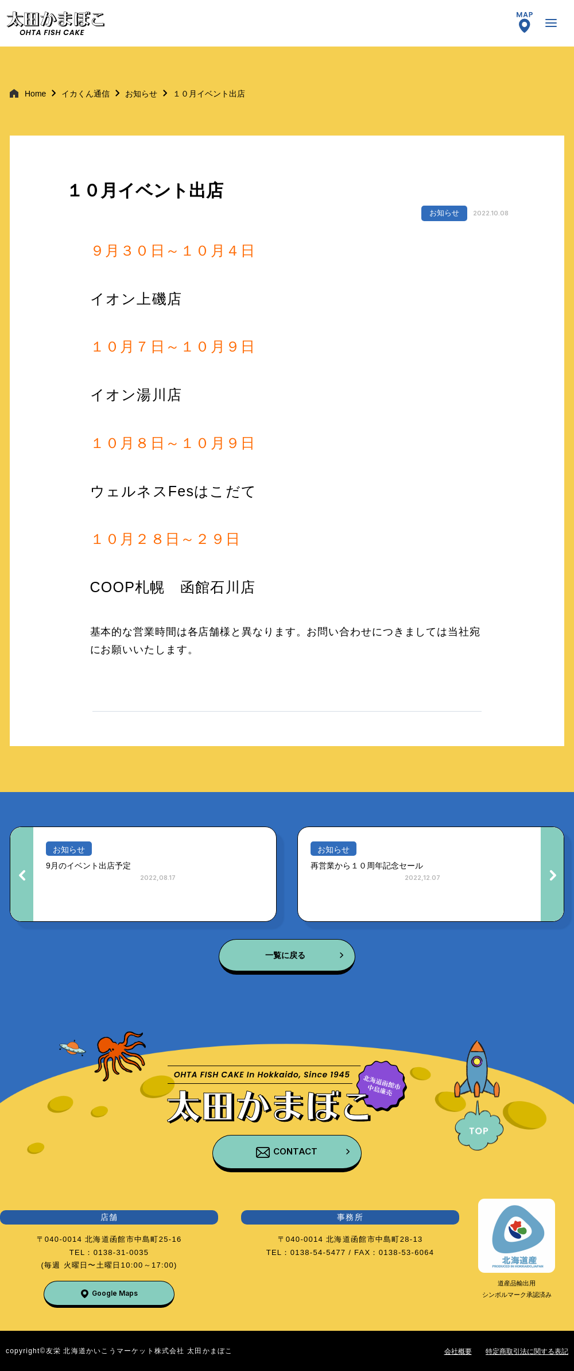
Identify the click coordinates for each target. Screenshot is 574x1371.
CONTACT (295, 1151)
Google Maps (115, 1293)
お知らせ (141, 93)
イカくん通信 (85, 93)
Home (35, 93)
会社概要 (458, 1351)
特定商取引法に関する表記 (527, 1351)
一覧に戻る (285, 955)
